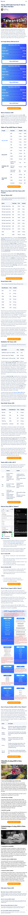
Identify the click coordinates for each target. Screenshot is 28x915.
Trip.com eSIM (5, 140)
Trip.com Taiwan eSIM (5, 237)
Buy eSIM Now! (14, 61)
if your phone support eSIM (15, 543)
